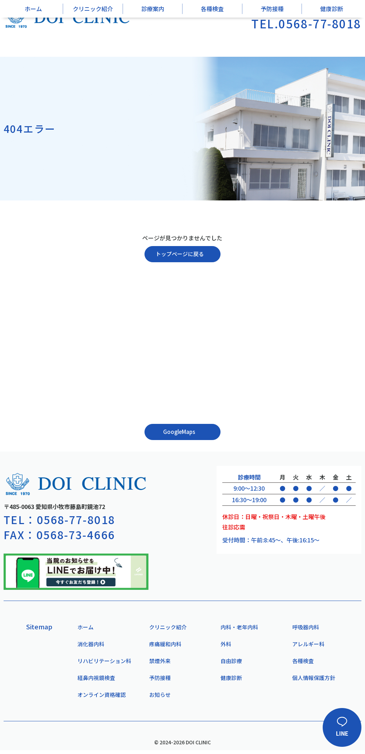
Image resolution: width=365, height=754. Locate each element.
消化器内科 (89, 646)
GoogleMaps (179, 433)
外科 (224, 646)
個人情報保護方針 (313, 681)
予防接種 (272, 40)
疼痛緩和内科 (164, 646)
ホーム (33, 40)
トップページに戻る (179, 254)
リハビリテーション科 (104, 664)
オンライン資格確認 (101, 699)
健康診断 (331, 40)
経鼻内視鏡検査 (95, 681)
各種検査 (212, 40)
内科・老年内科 (238, 629)
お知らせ (158, 699)
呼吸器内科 (304, 629)
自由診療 (229, 664)
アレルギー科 (307, 646)
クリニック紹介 (93, 40)
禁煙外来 (158, 664)
